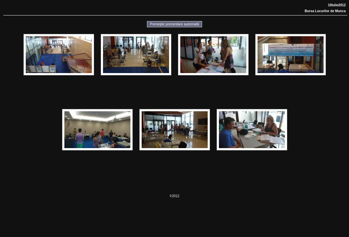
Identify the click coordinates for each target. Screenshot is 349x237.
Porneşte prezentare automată (174, 24)
